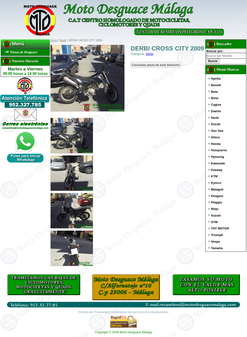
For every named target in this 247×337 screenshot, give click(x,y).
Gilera (215, 137)
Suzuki (216, 215)
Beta (214, 91)
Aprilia (215, 78)
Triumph (217, 235)
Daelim (216, 111)
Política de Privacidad (93, 312)
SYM (214, 222)
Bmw (214, 98)
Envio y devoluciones (154, 312)
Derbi (63, 40)
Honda (215, 144)
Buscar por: (214, 51)
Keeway (216, 170)
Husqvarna (219, 150)
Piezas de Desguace (23, 52)
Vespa (215, 241)
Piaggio (216, 202)
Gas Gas (217, 130)
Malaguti (217, 189)
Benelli (216, 85)
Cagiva (216, 104)
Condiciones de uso (123, 312)
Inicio (54, 40)
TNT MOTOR (220, 228)
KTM (214, 176)
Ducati (215, 124)
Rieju (215, 209)
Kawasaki (218, 163)
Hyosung (217, 157)
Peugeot (217, 196)
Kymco (216, 183)
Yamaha (217, 248)
